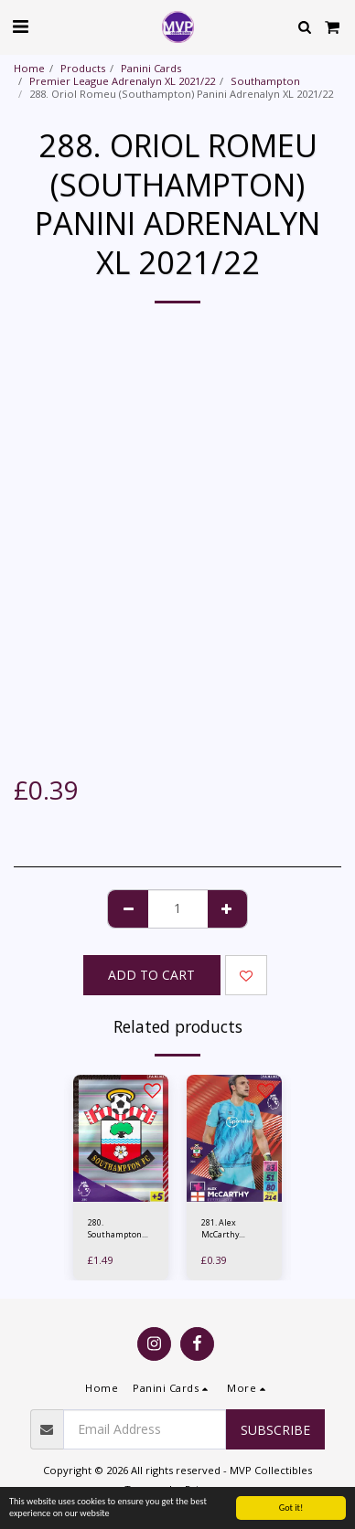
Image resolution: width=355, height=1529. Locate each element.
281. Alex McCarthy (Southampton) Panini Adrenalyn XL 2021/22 (230, 1228)
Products (82, 68)
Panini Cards (151, 68)
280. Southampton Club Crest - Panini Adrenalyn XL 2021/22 (115, 1228)
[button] (20, 26)
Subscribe (275, 1430)
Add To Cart (151, 974)
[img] (120, 1138)
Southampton (265, 81)
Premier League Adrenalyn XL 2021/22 (122, 81)
